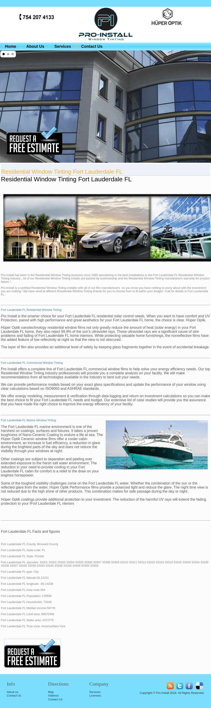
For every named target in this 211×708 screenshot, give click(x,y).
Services (62, 46)
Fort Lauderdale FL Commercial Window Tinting (32, 362)
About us (12, 692)
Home (10, 46)
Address (53, 695)
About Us (35, 46)
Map (51, 692)
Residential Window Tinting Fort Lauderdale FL (62, 171)
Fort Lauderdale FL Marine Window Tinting (28, 420)
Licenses (95, 695)
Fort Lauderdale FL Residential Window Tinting (31, 309)
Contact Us (91, 46)
